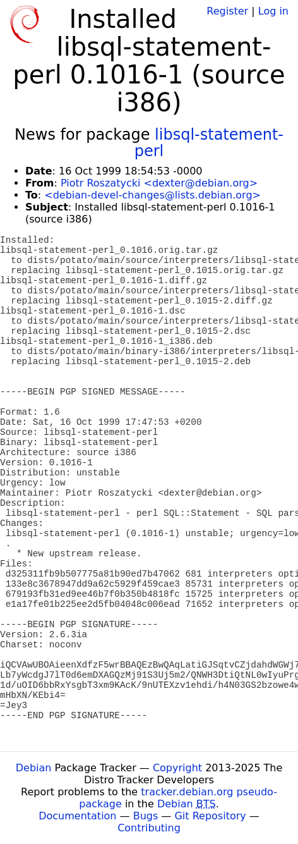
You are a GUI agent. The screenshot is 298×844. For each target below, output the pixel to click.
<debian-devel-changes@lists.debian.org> (152, 195)
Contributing (149, 828)
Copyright (177, 768)
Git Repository (210, 816)
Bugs (145, 816)
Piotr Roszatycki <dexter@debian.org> (159, 183)
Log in (273, 11)
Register (227, 11)
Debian (34, 768)
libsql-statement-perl (208, 143)
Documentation (77, 816)
